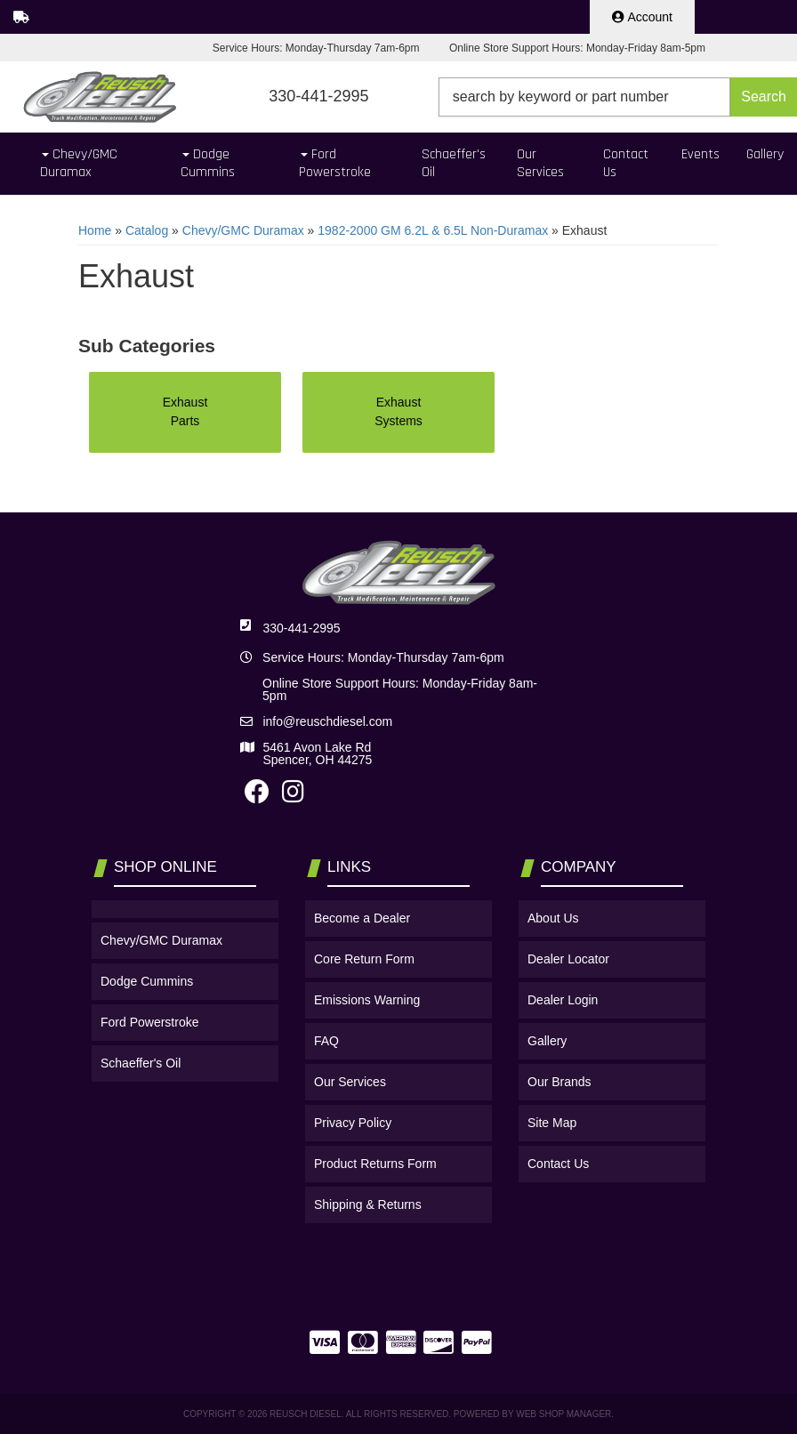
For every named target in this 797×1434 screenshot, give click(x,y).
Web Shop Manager (563, 1414)
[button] (618, 97)
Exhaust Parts (185, 411)
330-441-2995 (301, 628)
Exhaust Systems (398, 411)
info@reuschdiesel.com (327, 721)
